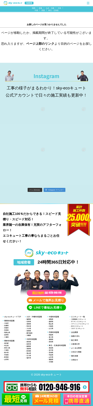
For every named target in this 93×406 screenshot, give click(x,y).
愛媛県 (51, 339)
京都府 (6, 328)
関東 (40, 8)
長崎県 (29, 324)
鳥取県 (51, 319)
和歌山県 (7, 332)
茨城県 (6, 355)
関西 (33, 8)
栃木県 (6, 352)
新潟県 (29, 351)
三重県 (6, 337)
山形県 (51, 357)
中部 (59, 8)
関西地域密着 (9, 320)
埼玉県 (6, 345)
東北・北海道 (53, 10)
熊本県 (29, 326)
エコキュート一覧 (78, 316)
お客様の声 (75, 344)
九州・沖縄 (50, 8)
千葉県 (6, 350)
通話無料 (47, 293)
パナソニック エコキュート (80, 324)
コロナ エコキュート (78, 328)
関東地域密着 (9, 340)
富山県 (29, 353)
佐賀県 (29, 321)
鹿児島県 (29, 333)
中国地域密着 (54, 316)
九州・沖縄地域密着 (34, 316)
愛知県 (29, 342)
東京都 (6, 343)
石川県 (29, 355)
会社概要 (74, 332)
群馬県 (6, 357)
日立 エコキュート (77, 326)
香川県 (51, 337)
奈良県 (6, 330)
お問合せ (74, 360)
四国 (43, 10)
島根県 (51, 321)
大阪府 (6, 323)
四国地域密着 (54, 332)
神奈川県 (7, 348)
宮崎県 (29, 331)
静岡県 (29, 346)
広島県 (51, 326)
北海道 (51, 362)
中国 (36, 10)
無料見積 (74, 356)
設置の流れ (75, 336)
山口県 (51, 328)
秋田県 (51, 355)
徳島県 (51, 335)
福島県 (51, 359)
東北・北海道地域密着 (57, 345)
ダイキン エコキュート (78, 321)
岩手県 (51, 350)
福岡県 (29, 319)
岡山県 (51, 324)
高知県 (51, 342)
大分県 (29, 328)
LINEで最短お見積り (48, 307)
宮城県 (51, 352)
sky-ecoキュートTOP (12, 316)
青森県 (51, 348)
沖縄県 (29, 335)
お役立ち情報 (76, 352)
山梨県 (6, 359)
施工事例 (74, 340)
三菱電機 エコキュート (78, 319)
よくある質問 (76, 348)
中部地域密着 (32, 339)
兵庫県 (6, 325)
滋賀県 (6, 335)
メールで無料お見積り (48, 300)
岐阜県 (29, 344)
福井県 (29, 358)
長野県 (29, 348)
